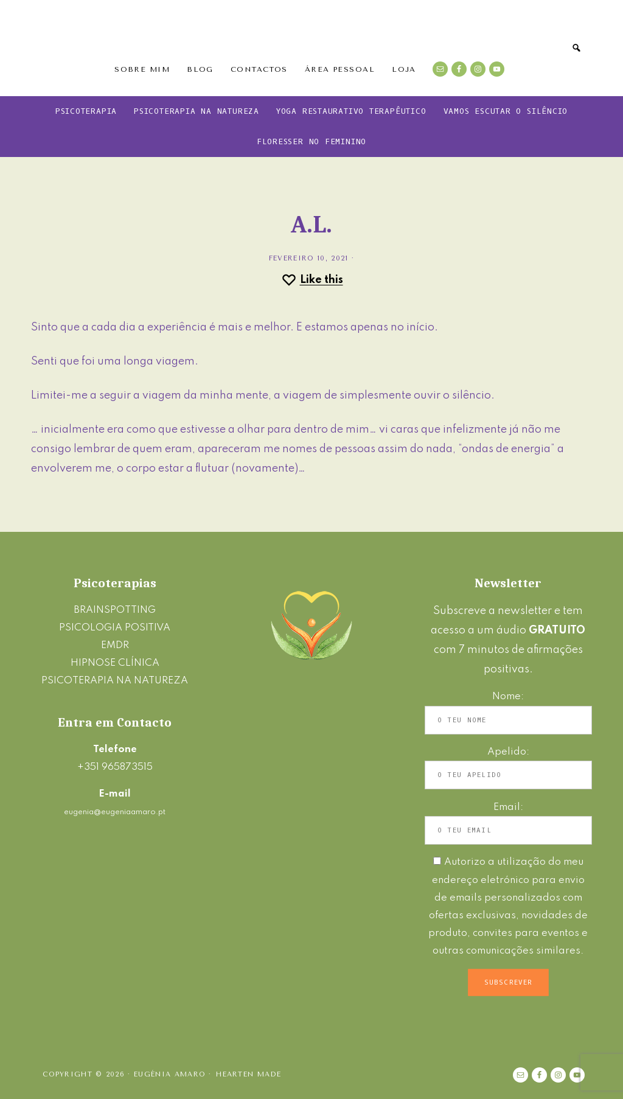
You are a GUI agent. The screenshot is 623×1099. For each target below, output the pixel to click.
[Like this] (311, 280)
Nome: (508, 696)
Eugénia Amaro (311, 33)
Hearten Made (248, 1074)
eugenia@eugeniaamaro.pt (114, 812)
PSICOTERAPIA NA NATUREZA (114, 680)
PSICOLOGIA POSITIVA (114, 628)
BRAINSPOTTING (115, 610)
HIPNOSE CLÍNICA (115, 663)
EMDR (115, 645)
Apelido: (508, 752)
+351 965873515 (115, 767)
